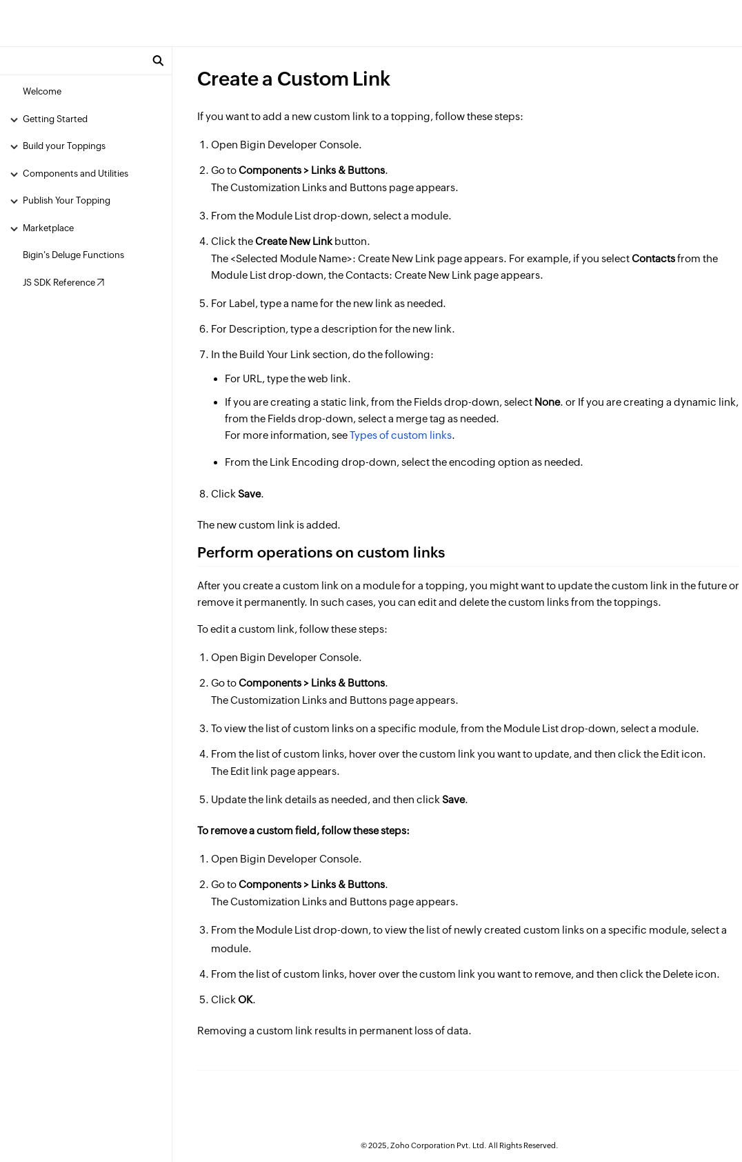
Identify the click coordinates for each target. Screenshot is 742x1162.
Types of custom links (401, 435)
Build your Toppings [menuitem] (64, 146)
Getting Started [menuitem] (55, 119)
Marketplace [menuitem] (48, 228)
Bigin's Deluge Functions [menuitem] (73, 255)
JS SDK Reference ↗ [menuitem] (63, 282)
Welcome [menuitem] (42, 91)
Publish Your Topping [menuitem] (66, 200)
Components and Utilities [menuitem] (75, 173)
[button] (157, 60)
